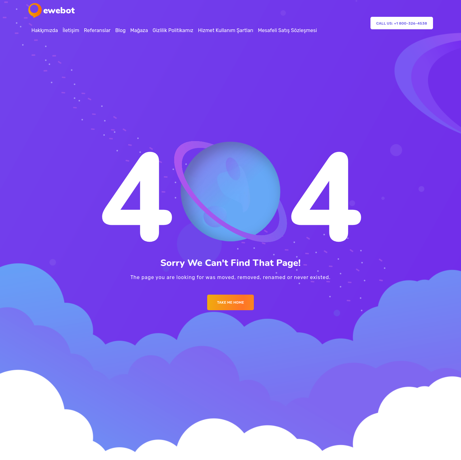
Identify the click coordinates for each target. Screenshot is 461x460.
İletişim (71, 30)
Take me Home (230, 302)
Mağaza (139, 30)
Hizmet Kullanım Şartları (225, 30)
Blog (120, 30)
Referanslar (97, 30)
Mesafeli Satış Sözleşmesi (287, 30)
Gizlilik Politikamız (173, 30)
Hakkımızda (44, 30)
